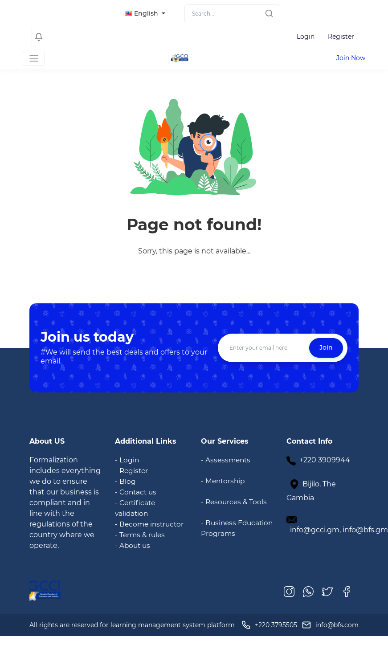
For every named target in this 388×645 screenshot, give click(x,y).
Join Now (350, 58)
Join (326, 347)
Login (305, 37)
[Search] (232, 13)
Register (341, 37)
